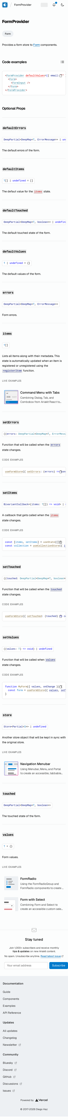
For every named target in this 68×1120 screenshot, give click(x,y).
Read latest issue (52, 956)
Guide (6, 992)
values (53, 690)
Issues (9, 1091)
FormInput (19, 83)
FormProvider (15, 75)
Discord (10, 1070)
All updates (10, 1031)
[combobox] (23, 4)
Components (11, 999)
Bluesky (10, 1063)
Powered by (34, 1100)
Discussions (12, 1084)
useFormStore (14, 471)
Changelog (10, 1038)
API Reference (12, 1013)
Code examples (14, 62)
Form (8, 33)
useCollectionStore (46, 545)
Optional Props (13, 108)
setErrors (33, 471)
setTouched (34, 616)
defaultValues (35, 75)
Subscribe (58, 965)
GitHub (9, 1077)
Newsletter (12, 1045)
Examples (9, 1006)
